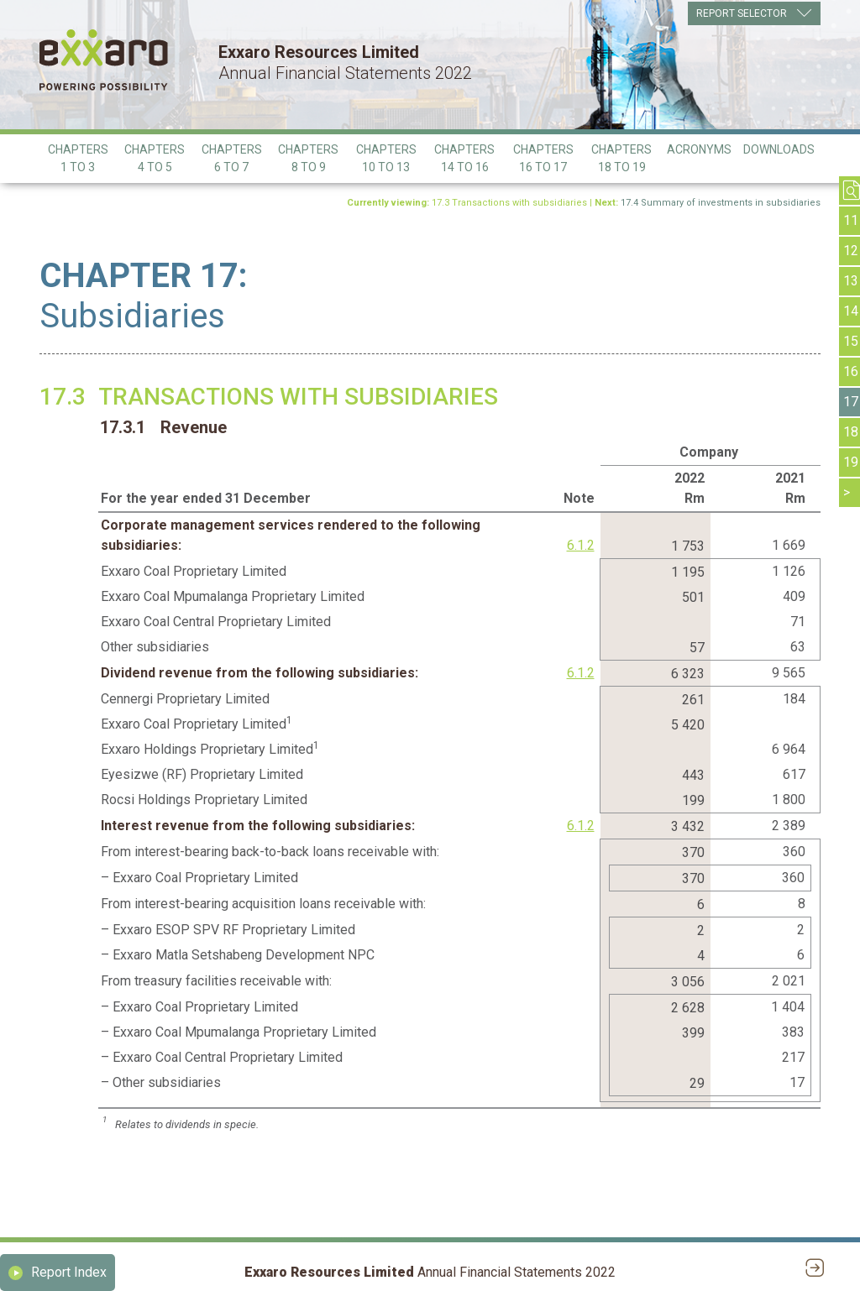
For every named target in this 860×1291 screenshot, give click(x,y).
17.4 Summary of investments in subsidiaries (721, 202)
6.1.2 (581, 545)
